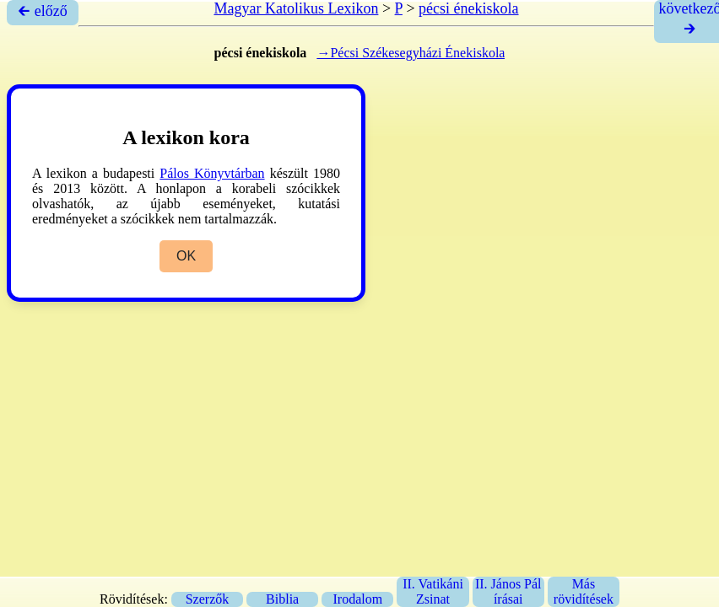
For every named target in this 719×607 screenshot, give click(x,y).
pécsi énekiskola (468, 8)
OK (186, 256)
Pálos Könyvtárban (211, 173)
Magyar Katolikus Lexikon (296, 8)
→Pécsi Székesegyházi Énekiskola (410, 53)
